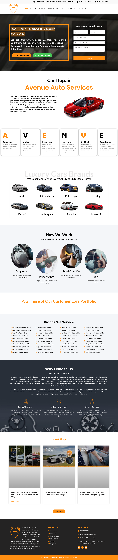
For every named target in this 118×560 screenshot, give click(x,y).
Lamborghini (46, 214)
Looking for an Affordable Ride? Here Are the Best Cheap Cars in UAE (24, 494)
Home (27, 8)
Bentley (96, 196)
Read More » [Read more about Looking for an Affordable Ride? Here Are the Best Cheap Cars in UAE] (15, 501)
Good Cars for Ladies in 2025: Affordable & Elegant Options (92, 493)
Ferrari (22, 214)
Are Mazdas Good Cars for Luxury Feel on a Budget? (56, 493)
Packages (60, 8)
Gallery (69, 8)
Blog (75, 8)
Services (50, 8)
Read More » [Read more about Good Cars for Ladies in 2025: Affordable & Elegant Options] (84, 499)
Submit (89, 58)
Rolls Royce (71, 196)
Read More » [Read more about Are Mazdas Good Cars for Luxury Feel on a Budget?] (49, 499)
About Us (33, 8)
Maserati (96, 214)
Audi (21, 196)
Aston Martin (46, 196)
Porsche (71, 214)
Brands (41, 8)
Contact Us (82, 8)
